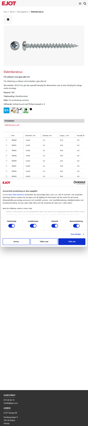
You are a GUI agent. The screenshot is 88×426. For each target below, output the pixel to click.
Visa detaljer (76, 234)
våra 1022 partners (16, 195)
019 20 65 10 (9, 400)
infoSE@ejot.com (11, 403)
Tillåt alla (72, 242)
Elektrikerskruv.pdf (12, 125)
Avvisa (16, 242)
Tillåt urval (44, 242)
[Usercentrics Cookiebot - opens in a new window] (75, 182)
